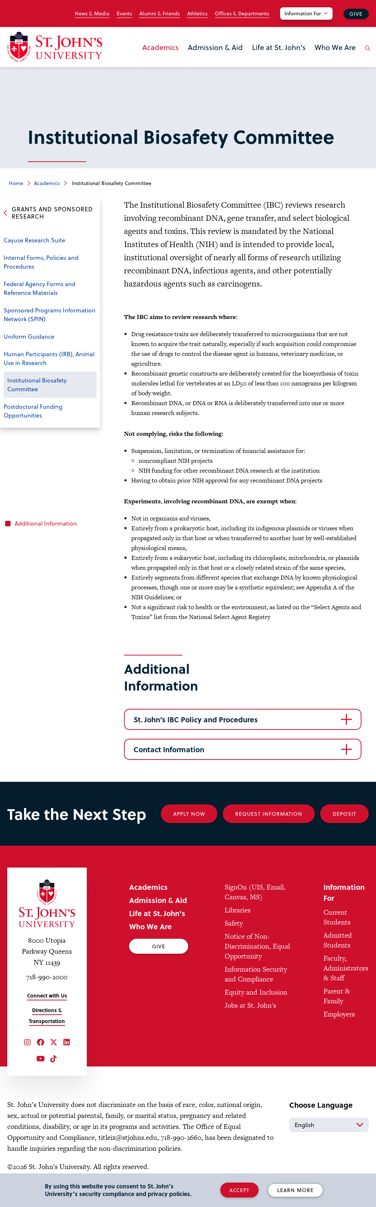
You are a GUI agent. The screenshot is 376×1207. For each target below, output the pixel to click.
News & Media (92, 13)
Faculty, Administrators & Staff (345, 968)
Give (356, 14)
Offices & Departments (242, 13)
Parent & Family (336, 996)
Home (16, 183)
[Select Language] (329, 1125)
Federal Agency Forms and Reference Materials (39, 288)
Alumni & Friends (159, 13)
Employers (339, 1014)
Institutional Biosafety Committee (37, 384)
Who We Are (335, 47)
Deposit (344, 814)
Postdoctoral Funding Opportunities (33, 410)
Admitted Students (337, 940)
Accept (239, 1190)
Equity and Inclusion (256, 992)
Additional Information (46, 523)
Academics (160, 47)
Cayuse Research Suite (34, 240)
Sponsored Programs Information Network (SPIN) (50, 314)
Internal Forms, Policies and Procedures (41, 261)
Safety (234, 923)
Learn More (295, 1190)
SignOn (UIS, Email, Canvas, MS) (255, 892)
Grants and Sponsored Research (52, 213)
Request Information (268, 814)
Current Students (336, 917)
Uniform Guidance (29, 336)
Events (124, 13)
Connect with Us (47, 995)
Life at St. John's (279, 47)
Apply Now (189, 814)
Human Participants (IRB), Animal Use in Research (49, 358)
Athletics (197, 13)
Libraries (238, 910)
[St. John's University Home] (54, 47)
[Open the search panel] (366, 53)
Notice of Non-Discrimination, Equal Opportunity (257, 946)
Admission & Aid (215, 47)
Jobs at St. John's (250, 1005)
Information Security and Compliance (256, 974)
